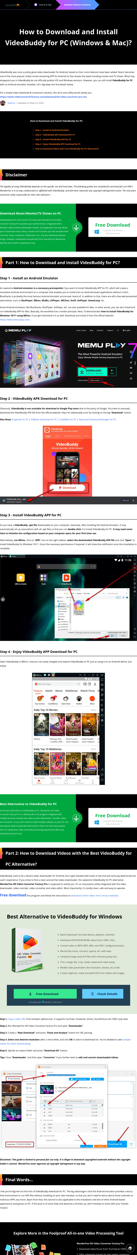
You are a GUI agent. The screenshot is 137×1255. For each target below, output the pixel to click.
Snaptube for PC (20, 419)
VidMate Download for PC (44, 419)
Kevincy (11, 102)
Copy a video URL (16, 1019)
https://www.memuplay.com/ (15, 319)
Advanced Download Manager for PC (97, 419)
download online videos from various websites (94, 895)
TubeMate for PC (67, 419)
